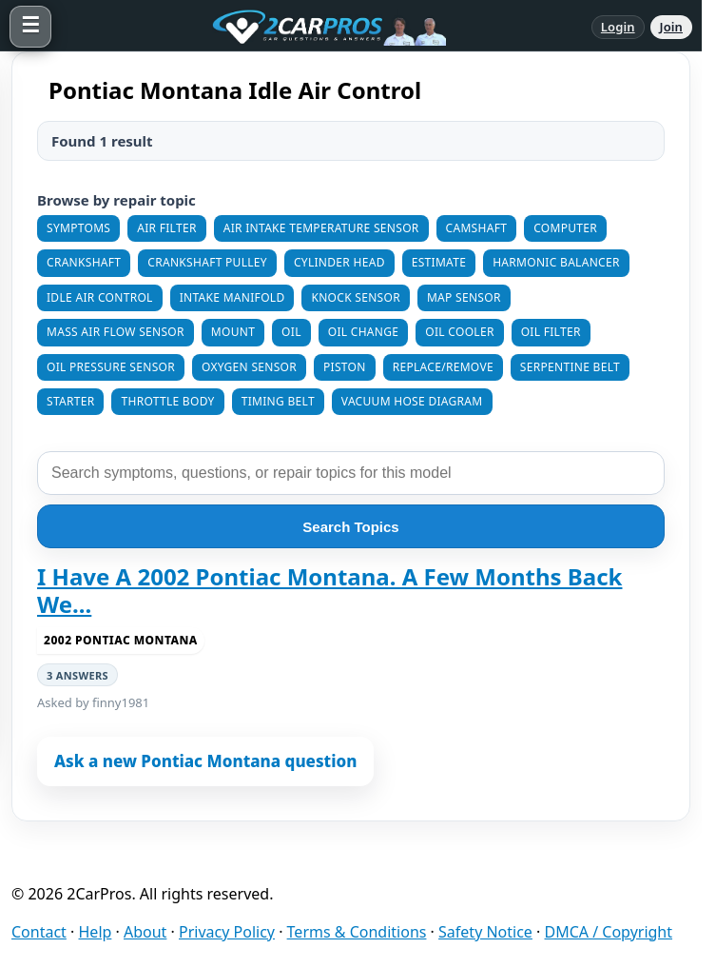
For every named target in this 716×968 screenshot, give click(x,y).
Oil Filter (551, 332)
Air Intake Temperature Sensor (321, 228)
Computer (565, 228)
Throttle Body (167, 401)
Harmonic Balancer (556, 262)
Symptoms (78, 228)
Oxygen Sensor (249, 367)
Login (618, 26)
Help (95, 931)
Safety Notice (485, 931)
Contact (39, 931)
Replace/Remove (443, 367)
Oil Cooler (459, 332)
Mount (233, 332)
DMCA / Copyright (609, 931)
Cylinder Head (339, 262)
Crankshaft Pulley (207, 262)
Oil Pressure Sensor (111, 367)
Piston (344, 367)
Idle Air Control (100, 297)
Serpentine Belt (570, 367)
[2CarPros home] (321, 26)
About (145, 931)
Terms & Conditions (357, 931)
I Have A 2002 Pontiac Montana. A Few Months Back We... (329, 590)
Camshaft (477, 228)
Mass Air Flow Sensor (115, 332)
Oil (291, 332)
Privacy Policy (227, 931)
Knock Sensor (355, 297)
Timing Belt (278, 401)
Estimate (439, 262)
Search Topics (350, 527)
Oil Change (363, 332)
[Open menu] (30, 27)
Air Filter (166, 228)
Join (671, 26)
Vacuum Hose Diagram (412, 401)
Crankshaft (84, 262)
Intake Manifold (232, 297)
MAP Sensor (464, 297)
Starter (70, 401)
